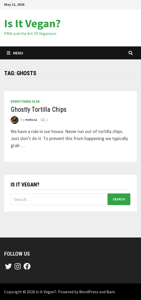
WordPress (88, 291)
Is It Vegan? (32, 23)
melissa (31, 119)
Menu (15, 52)
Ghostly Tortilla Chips (38, 109)
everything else (25, 101)
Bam (110, 291)
